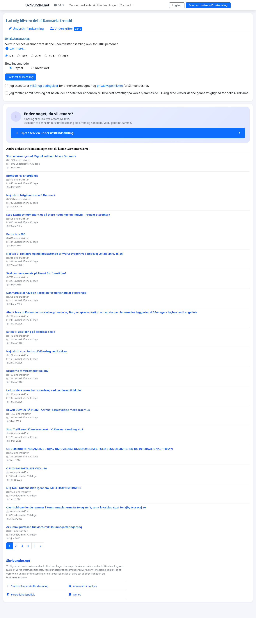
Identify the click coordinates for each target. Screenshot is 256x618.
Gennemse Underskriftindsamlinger (93, 5)
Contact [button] (126, 5)
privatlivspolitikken (110, 86)
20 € (38, 56)
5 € (11, 56)
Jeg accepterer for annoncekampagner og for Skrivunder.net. (79, 86)
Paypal (18, 68)
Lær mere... (15, 48)
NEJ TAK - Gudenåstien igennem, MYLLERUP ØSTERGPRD (43, 488)
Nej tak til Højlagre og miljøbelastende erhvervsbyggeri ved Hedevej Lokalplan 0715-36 (64, 253)
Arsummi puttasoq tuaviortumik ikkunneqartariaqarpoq (44, 527)
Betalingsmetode (17, 64)
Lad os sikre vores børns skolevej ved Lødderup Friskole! (43, 390)
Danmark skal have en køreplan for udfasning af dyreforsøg (46, 292)
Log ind (176, 5)
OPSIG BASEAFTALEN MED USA (26, 468)
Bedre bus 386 (15, 234)
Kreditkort (42, 68)
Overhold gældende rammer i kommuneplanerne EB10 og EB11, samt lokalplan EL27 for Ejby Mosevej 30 (76, 507)
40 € (52, 56)
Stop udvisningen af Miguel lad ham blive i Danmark (41, 156)
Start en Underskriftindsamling (208, 5)
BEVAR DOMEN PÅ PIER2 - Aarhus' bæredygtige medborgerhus (48, 410)
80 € (65, 56)
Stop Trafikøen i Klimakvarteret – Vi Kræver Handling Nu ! (44, 429)
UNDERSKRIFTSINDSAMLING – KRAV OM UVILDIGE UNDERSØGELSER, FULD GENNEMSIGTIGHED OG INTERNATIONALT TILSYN (89, 449)
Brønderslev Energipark (22, 175)
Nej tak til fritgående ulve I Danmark (31, 195)
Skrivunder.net (37, 5)
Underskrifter (66, 29)
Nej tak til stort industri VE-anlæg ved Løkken (36, 351)
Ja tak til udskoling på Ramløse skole (30, 331)
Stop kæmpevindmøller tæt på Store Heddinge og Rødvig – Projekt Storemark (58, 214)
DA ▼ (59, 5)
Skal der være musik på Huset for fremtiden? (36, 273)
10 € (24, 56)
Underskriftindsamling (26, 29)
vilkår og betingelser (44, 86)
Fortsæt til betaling (21, 77)
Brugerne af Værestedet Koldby (27, 371)
